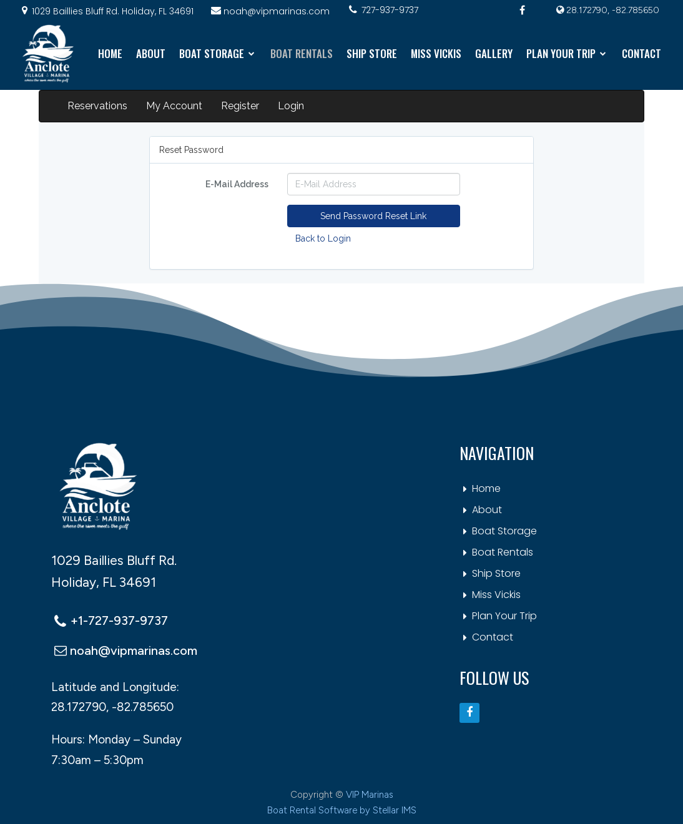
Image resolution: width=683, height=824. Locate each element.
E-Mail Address (236, 184)
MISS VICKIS (436, 53)
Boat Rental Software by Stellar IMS (341, 810)
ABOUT (150, 53)
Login (291, 106)
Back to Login (323, 238)
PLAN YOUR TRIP (567, 53)
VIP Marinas (369, 794)
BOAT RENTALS (301, 53)
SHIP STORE (371, 53)
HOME (110, 53)
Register (240, 106)
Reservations (97, 106)
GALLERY (494, 53)
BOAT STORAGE (218, 53)
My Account (174, 106)
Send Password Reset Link (373, 216)
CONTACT (641, 53)
